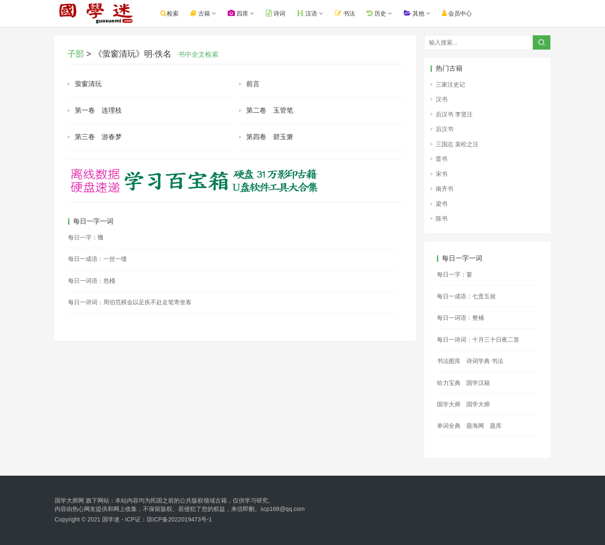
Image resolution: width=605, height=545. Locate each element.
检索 (171, 13)
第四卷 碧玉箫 (269, 136)
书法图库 (448, 361)
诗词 (277, 13)
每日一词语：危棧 (91, 280)
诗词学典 (478, 361)
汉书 (441, 99)
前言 (253, 83)
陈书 (441, 218)
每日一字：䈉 (454, 274)
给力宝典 (448, 382)
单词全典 (448, 425)
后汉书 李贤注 (454, 114)
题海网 (475, 425)
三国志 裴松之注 (457, 144)
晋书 (441, 158)
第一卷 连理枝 (98, 110)
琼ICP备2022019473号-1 (179, 519)
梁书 (441, 203)
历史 (377, 13)
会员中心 (458, 13)
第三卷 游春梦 (98, 136)
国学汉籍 (478, 382)
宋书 (441, 174)
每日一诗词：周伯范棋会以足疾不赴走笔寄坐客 (130, 302)
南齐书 (444, 188)
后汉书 (444, 129)
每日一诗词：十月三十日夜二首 (478, 339)
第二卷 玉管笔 (269, 110)
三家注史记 (450, 84)
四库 (239, 13)
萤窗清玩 (88, 83)
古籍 (201, 13)
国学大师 (448, 404)
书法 (346, 13)
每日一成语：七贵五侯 (466, 296)
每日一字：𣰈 (85, 237)
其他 (415, 13)
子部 (75, 53)
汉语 (308, 13)
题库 (496, 425)
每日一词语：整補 (460, 317)
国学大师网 (69, 500)
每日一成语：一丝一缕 (97, 258)
